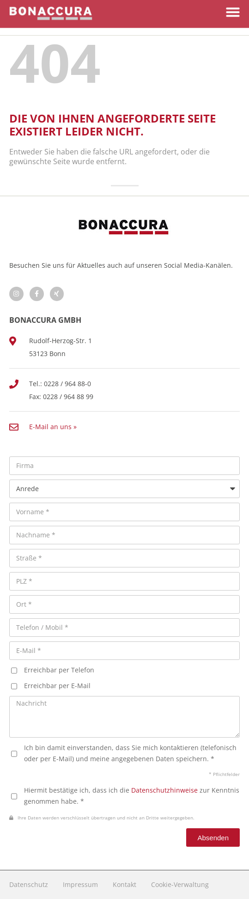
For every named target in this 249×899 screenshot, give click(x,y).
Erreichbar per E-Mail (57, 685)
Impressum (80, 884)
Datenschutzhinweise (164, 790)
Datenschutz (28, 884)
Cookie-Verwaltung (180, 884)
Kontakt (124, 884)
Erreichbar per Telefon (59, 669)
